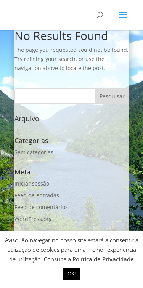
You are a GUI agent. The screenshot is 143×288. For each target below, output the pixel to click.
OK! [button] (71, 273)
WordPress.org (33, 218)
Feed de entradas (36, 195)
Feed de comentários (41, 207)
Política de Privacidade (103, 259)
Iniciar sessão (31, 183)
